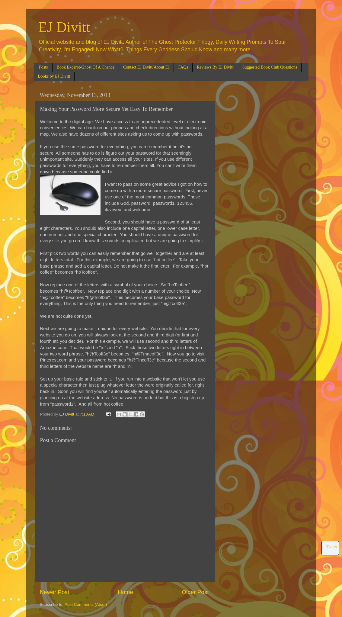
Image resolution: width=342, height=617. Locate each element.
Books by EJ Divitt (54, 76)
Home (125, 592)
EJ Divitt (64, 27)
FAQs (183, 67)
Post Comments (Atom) (86, 604)
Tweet (331, 547)
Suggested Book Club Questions (269, 67)
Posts (43, 67)
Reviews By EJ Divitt (215, 67)
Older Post (195, 592)
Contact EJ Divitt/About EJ (146, 67)
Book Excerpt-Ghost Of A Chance (85, 67)
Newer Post (54, 592)
